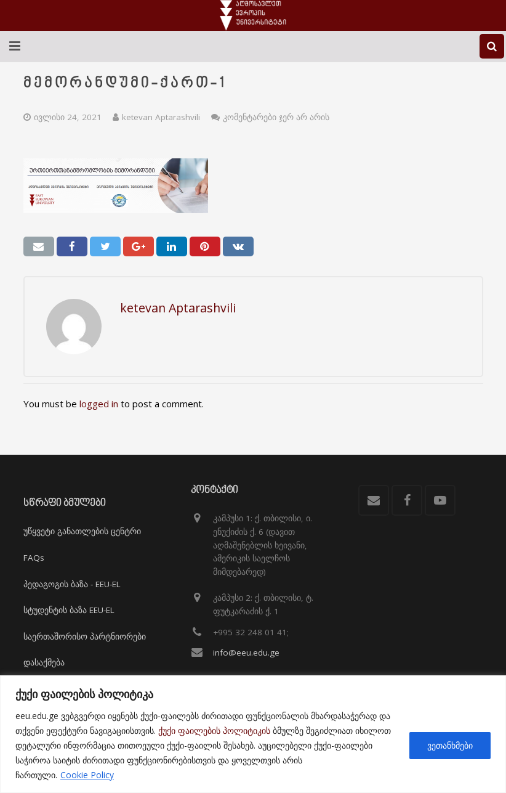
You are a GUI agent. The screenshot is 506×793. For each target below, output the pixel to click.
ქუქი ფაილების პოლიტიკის (214, 730)
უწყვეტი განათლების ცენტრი (82, 531)
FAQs (33, 557)
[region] (253, 734)
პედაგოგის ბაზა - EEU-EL (72, 584)
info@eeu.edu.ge (246, 652)
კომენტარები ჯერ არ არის (276, 117)
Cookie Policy (87, 775)
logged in (98, 403)
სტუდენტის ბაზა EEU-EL (68, 610)
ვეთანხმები (450, 745)
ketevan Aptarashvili (161, 117)
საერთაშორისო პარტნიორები (84, 636)
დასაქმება (44, 662)
